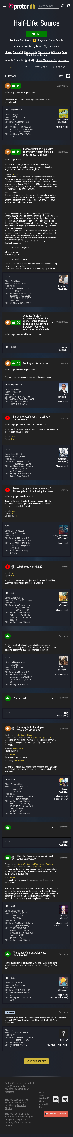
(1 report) (64, 918)
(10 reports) (63, 990)
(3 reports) (63, 605)
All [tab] (12, 67)
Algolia (8, 1108)
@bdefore (14, 1086)
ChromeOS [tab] (59, 67)
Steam (8, 52)
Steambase (44, 52)
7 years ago (63, 1012)
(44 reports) (63, 397)
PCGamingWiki (59, 52)
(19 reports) (63, 122)
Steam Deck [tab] (41, 67)
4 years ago (63, 728)
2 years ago (63, 636)
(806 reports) (62, 715)
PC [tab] (25, 67)
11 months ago (62, 322)
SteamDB (18, 52)
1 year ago (63, 363)
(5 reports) (63, 844)
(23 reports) (63, 288)
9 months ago (62, 152)
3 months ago (62, 86)
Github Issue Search (36, 55)
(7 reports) (63, 350)
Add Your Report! (36, 1061)
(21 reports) (63, 461)
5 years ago (63, 954)
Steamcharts (30, 52)
